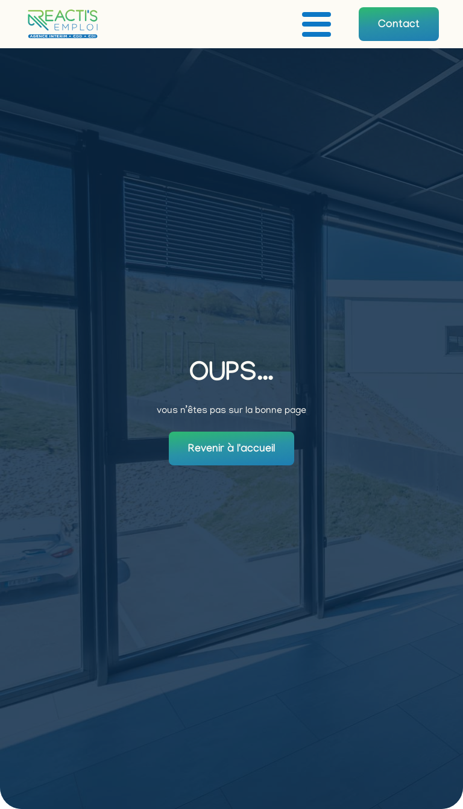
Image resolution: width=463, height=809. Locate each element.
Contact (399, 25)
